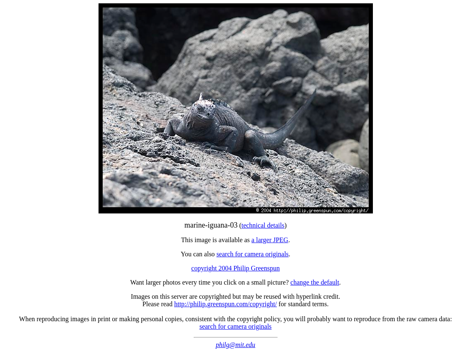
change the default (315, 282)
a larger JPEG (270, 239)
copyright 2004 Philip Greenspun (235, 268)
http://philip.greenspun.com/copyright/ (225, 303)
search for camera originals (253, 254)
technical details (263, 225)
